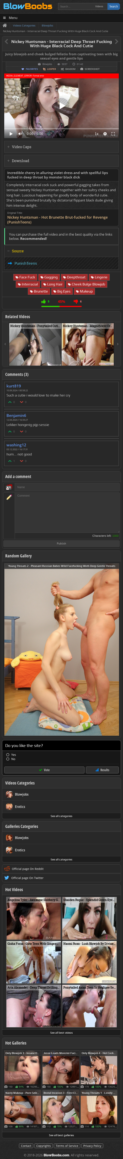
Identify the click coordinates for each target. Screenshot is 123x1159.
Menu (13, 18)
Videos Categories (20, 783)
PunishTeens (26, 263)
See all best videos (61, 1032)
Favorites (32, 69)
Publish (61, 543)
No (13, 758)
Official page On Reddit (28, 869)
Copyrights (43, 1146)
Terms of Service (67, 1146)
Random (70, 69)
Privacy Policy (92, 1146)
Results (104, 770)
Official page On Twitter (27, 878)
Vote (47, 770)
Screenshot (92, 69)
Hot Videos (14, 889)
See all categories (61, 816)
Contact (26, 1146)
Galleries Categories (21, 826)
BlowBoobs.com (56, 1155)
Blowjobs (47, 64)
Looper (51, 69)
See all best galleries (61, 1135)
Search (113, 6)
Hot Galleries (15, 1043)
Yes (13, 754)
